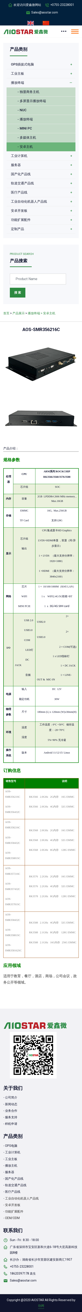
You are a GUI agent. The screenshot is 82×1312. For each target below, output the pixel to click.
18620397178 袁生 (23, 1273)
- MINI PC (24, 128)
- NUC (21, 110)
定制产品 (17, 229)
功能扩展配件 (21, 220)
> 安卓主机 (48, 313)
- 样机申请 (10, 1123)
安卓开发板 (19, 211)
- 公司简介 (10, 1097)
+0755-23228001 (62, 5)
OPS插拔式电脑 (22, 64)
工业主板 (17, 74)
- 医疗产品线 (11, 1191)
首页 (6, 313)
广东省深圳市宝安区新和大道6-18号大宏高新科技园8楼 (43, 1249)
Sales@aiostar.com (44, 12)
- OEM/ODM (11, 1218)
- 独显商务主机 (28, 92)
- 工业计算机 (11, 1152)
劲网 (41, 1305)
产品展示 (18, 313)
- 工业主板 (10, 1159)
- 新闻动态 (10, 1104)
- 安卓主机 (25, 147)
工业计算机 (19, 156)
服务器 (16, 165)
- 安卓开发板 (11, 1205)
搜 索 (17, 292)
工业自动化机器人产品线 (29, 202)
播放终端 (17, 83)
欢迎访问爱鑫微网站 (27, 5)
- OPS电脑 (10, 1145)
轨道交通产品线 (22, 183)
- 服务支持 (10, 1117)
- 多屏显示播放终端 (31, 101)
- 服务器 (8, 1172)
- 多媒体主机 (26, 138)
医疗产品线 (19, 192)
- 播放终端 (25, 119)
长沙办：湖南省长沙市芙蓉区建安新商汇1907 (41, 1259)
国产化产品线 (21, 174)
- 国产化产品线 (13, 1178)
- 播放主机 (10, 1165)
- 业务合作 (10, 1110)
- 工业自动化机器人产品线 (21, 1198)
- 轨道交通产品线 (14, 1185)
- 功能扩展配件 (13, 1211)
